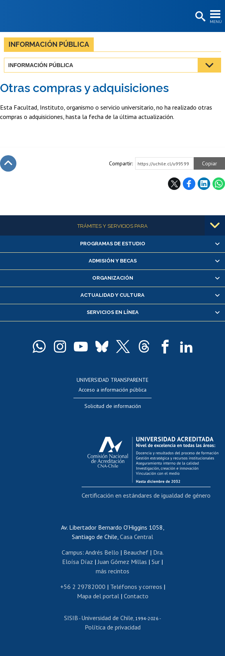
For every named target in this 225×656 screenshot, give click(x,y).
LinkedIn (203, 183)
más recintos (112, 571)
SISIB (71, 618)
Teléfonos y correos (136, 586)
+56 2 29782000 (82, 586)
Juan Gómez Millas (122, 562)
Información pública (49, 44)
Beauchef (135, 552)
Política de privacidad (113, 627)
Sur (156, 562)
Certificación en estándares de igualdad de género (146, 495)
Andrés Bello (102, 552)
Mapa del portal (98, 596)
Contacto (136, 596)
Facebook (189, 184)
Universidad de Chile (107, 618)
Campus (72, 552)
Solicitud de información (112, 406)
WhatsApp (219, 184)
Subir (8, 163)
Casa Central (136, 537)
